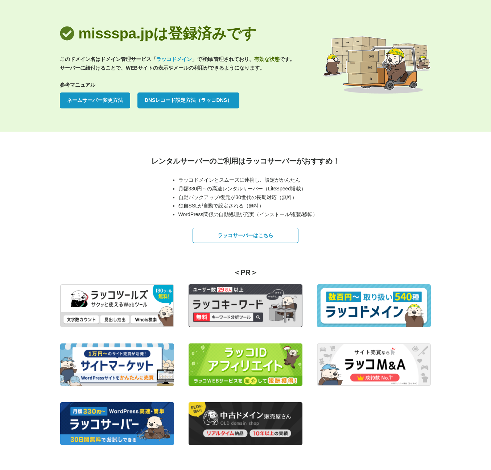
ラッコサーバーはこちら (245, 235)
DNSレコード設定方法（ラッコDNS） (188, 100)
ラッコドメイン (174, 59)
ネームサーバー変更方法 (95, 100)
